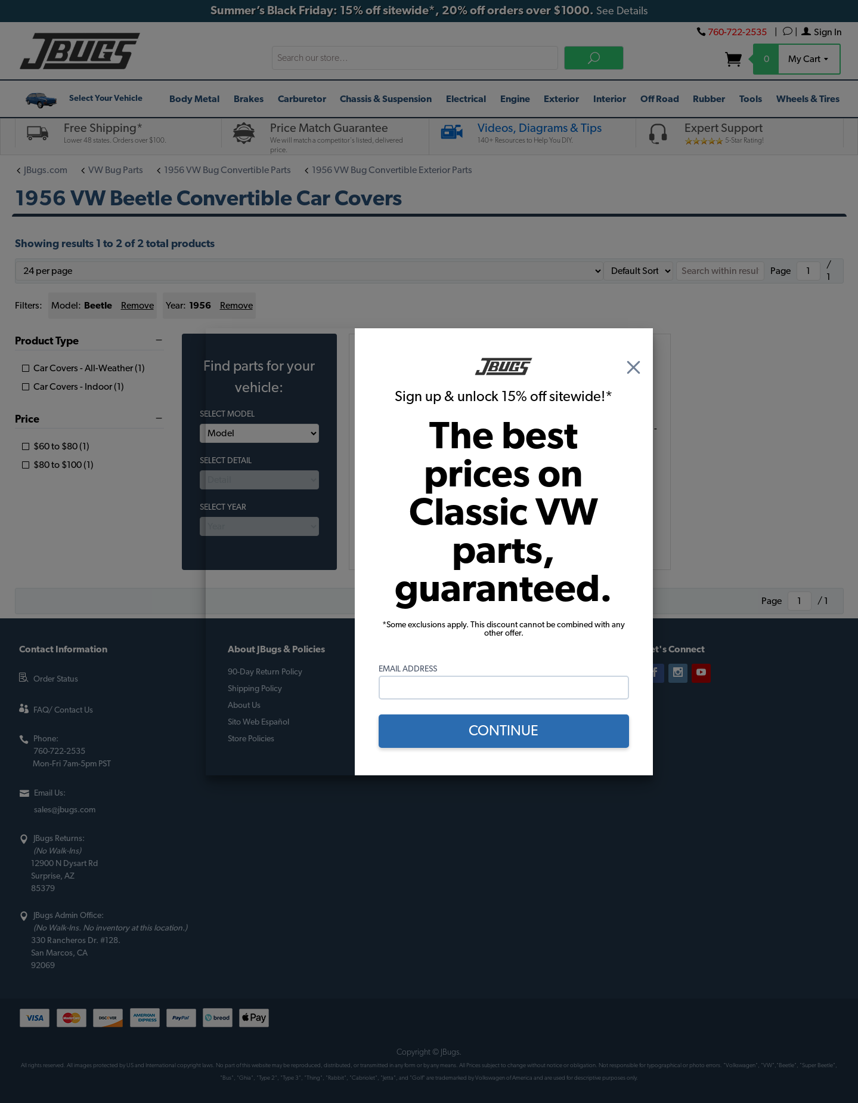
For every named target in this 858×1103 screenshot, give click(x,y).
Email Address (408, 669)
